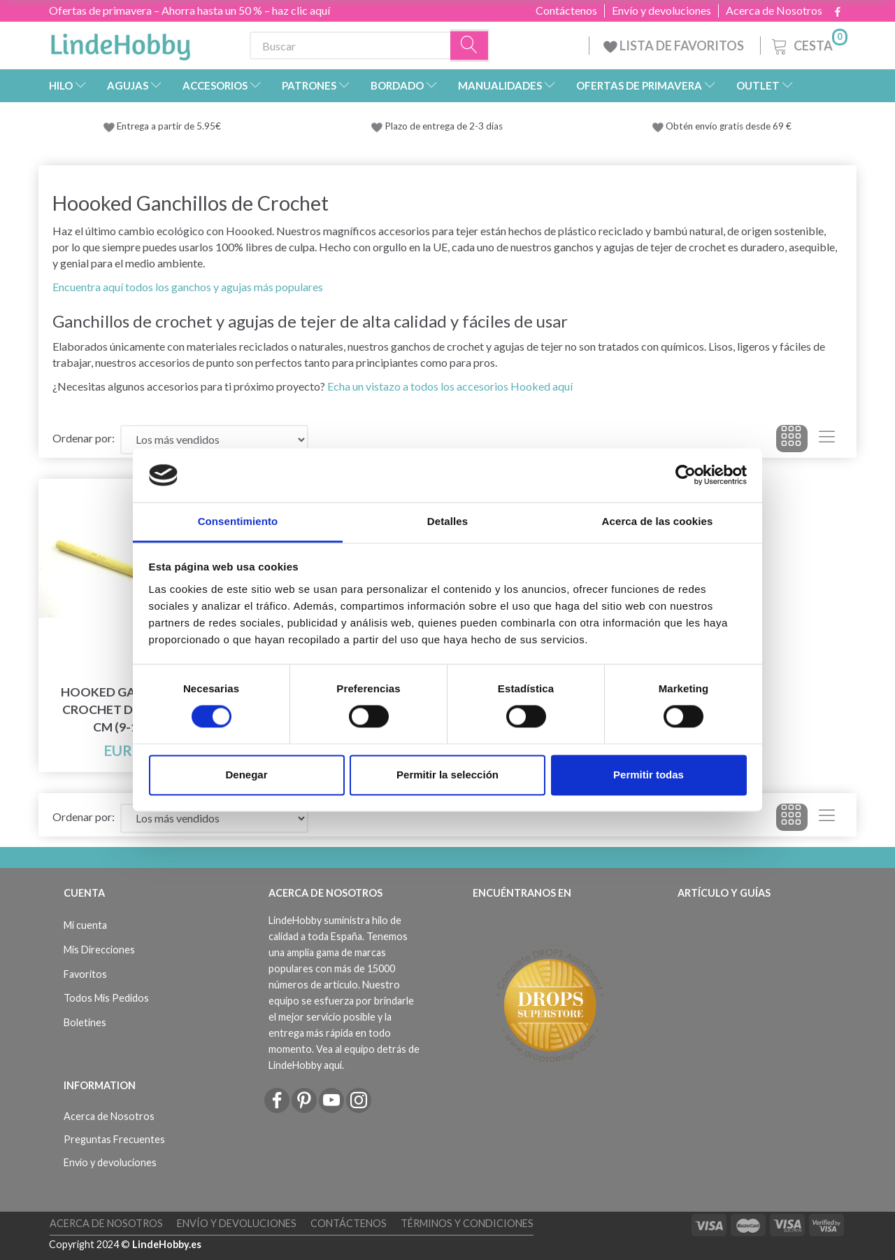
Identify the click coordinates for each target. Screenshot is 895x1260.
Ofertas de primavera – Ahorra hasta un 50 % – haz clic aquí (189, 10)
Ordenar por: (83, 437)
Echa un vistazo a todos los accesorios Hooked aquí (450, 386)
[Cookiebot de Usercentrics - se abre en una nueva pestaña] (685, 475)
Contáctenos (566, 10)
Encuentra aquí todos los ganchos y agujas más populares (187, 286)
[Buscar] (469, 46)
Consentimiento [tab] (238, 521)
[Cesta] (808, 43)
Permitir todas (648, 774)
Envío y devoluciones (661, 10)
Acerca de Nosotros (774, 10)
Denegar (246, 774)
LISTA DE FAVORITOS (674, 45)
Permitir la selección (447, 774)
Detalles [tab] (447, 521)
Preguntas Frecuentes (114, 1139)
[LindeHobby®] (120, 42)
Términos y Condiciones (467, 1223)
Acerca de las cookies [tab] (657, 521)
